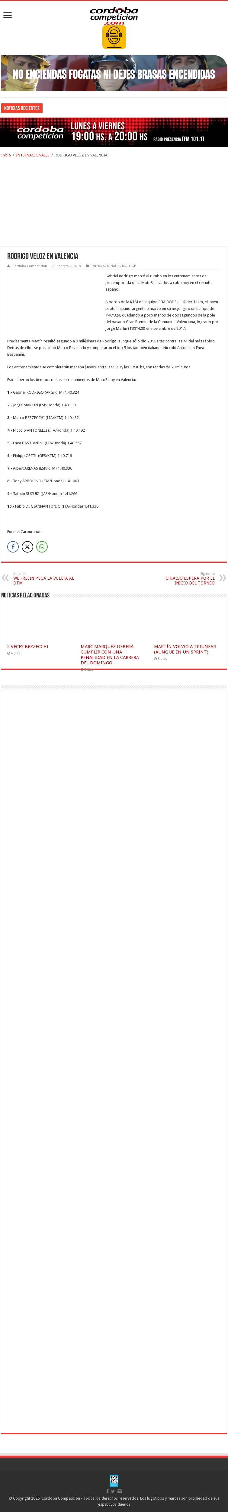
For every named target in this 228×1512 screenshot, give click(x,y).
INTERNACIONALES (33, 155)
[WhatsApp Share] (42, 547)
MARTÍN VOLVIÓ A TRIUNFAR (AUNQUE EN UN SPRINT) (185, 649)
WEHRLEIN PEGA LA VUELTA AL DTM (44, 578)
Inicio (6, 155)
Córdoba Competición (29, 266)
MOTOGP (129, 266)
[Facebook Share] (13, 547)
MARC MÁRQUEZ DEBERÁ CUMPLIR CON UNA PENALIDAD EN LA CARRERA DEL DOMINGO (110, 655)
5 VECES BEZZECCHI (27, 646)
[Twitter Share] (27, 547)
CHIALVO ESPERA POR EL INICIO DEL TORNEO (184, 578)
